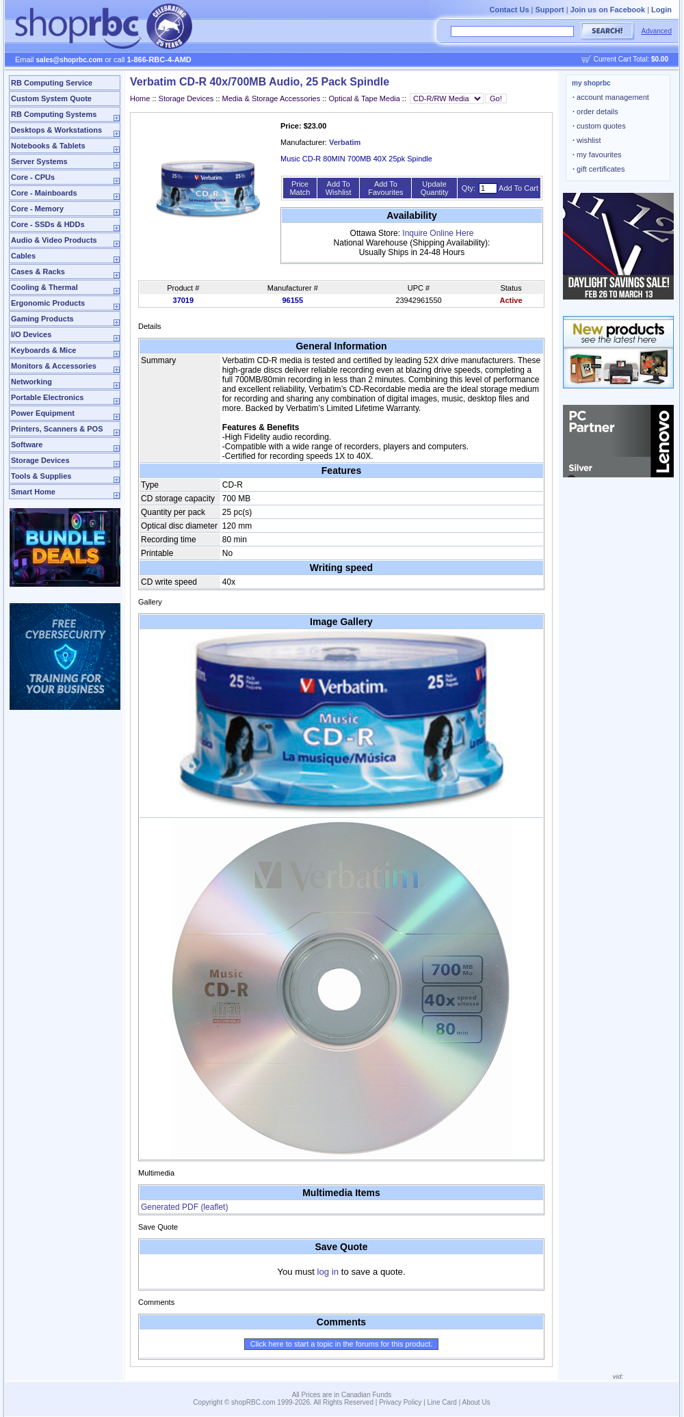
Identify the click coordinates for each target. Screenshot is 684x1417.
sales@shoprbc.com (69, 60)
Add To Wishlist (339, 188)
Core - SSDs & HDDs (48, 224)
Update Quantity (435, 188)
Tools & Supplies (41, 476)
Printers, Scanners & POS (57, 429)
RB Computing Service (51, 83)
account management (611, 97)
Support (550, 9)
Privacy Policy (400, 1402)
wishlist (587, 140)
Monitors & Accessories (53, 366)
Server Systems (39, 161)
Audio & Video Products (54, 240)
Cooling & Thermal (44, 287)
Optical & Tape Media (363, 98)
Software (26, 444)
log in (328, 1272)
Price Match (299, 188)
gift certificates (598, 169)
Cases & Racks (38, 271)
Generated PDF (184, 1207)
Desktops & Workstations (56, 130)
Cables (23, 256)
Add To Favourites (385, 188)
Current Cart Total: (631, 59)
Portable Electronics (47, 397)
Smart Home (33, 492)
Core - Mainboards (44, 193)
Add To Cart (518, 188)
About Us (476, 1402)
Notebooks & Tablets (48, 146)
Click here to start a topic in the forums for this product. (341, 1344)
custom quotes (599, 126)
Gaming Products (42, 319)
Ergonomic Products (48, 303)
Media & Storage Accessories (271, 98)
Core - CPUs (33, 177)
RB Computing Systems (53, 114)
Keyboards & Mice (43, 350)
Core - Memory (37, 208)
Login (661, 9)
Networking (31, 382)
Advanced (657, 31)
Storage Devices (40, 460)
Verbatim (344, 142)
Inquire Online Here (437, 233)
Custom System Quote (51, 98)
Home (140, 98)
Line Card (442, 1402)
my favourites (597, 154)
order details (595, 111)
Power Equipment (43, 413)
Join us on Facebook (607, 9)
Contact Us (509, 9)
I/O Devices (31, 334)
